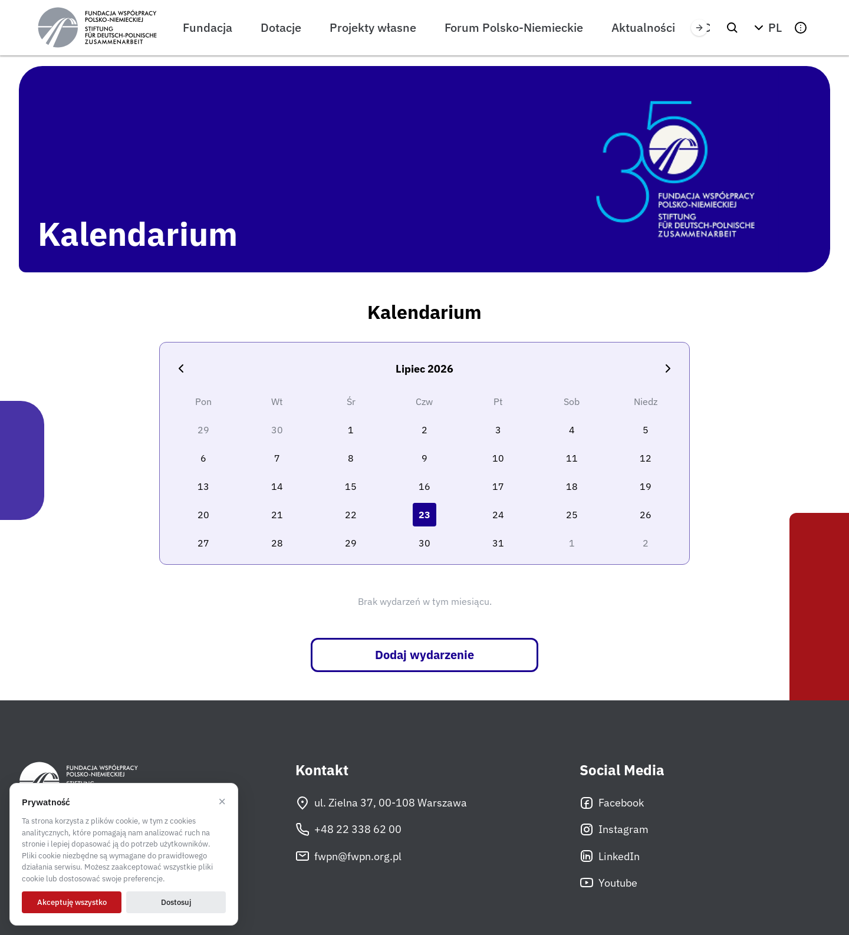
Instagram (614, 829)
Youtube (608, 882)
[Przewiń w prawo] (699, 27)
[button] (766, 27)
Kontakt (321, 770)
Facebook (612, 803)
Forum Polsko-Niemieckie (514, 27)
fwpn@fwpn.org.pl (348, 856)
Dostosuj (176, 902)
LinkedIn (610, 856)
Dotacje (281, 27)
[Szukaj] (732, 27)
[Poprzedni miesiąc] (181, 368)
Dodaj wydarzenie (424, 655)
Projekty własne (373, 27)
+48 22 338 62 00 (348, 829)
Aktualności (643, 27)
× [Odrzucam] (222, 801)
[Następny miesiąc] (668, 368)
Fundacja (207, 27)
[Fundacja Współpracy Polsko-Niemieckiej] (97, 27)
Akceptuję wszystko (72, 902)
